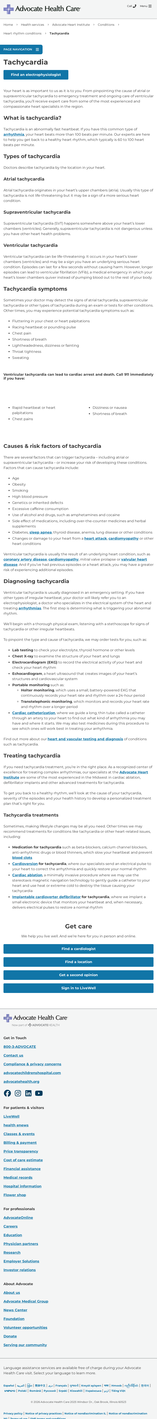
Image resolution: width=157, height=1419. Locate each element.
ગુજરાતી (74, 1385)
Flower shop (14, 1195)
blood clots (22, 858)
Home (8, 25)
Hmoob (116, 1385)
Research (12, 1252)
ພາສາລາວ (9, 1390)
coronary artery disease (25, 559)
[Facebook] (7, 1094)
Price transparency (20, 1151)
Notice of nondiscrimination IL (85, 1413)
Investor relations (19, 1270)
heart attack (95, 538)
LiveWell (11, 1116)
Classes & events (19, 1134)
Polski (22, 1390)
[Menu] (146, 6)
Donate (10, 1336)
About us (11, 1293)
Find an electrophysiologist (36, 75)
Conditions (106, 25)
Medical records (18, 1177)
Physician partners (20, 1244)
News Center (15, 1310)
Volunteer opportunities (25, 1327)
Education (12, 1235)
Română (35, 1390)
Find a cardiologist (79, 949)
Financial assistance (22, 1169)
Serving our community (25, 1345)
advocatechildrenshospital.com (32, 1073)
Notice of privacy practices (43, 1413)
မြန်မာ (29, 1385)
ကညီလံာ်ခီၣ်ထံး (131, 1385)
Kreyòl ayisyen (91, 1385)
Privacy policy (12, 1413)
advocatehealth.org (21, 1082)
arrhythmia (13, 134)
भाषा (106, 1385)
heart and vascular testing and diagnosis (85, 739)
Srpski (63, 1390)
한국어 (145, 1385)
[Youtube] (38, 1094)
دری (50, 1385)
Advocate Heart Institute (71, 25)
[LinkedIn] (28, 1094)
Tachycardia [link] (59, 33)
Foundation (13, 1319)
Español (8, 1385)
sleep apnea (40, 532)
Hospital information (22, 1186)
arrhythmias (30, 608)
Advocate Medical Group (25, 1301)
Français (61, 1385)
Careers (10, 1226)
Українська (93, 1390)
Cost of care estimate (23, 1160)
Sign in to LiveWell (78, 988)
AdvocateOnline (18, 1218)
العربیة (20, 1385)
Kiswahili (76, 1390)
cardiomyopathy (124, 538)
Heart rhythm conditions (22, 33)
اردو (106, 1390)
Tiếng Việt (118, 1390)
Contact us (13, 1055)
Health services (32, 25)
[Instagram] (17, 1094)
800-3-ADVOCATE (19, 1047)
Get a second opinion (78, 975)
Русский (50, 1390)
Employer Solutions (21, 1261)
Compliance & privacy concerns (32, 1064)
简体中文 (40, 1385)
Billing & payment (20, 1143)
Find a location (78, 962)
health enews (16, 1125)
